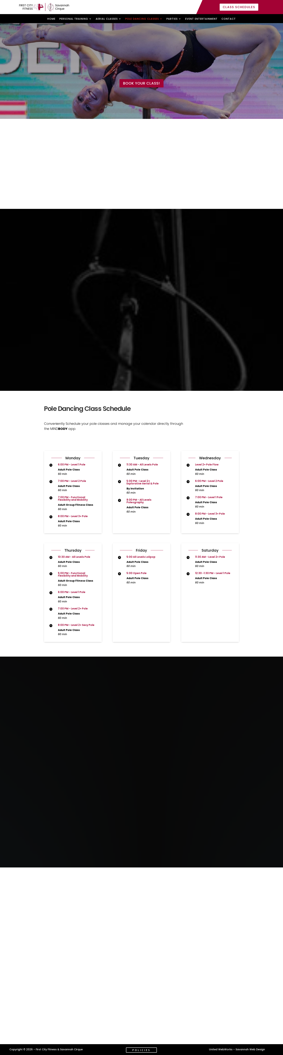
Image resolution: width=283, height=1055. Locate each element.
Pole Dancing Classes (142, 19)
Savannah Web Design (250, 1049)
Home (51, 19)
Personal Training (73, 19)
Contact (228, 19)
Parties (172, 19)
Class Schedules (239, 7)
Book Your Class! (141, 83)
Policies (141, 1050)
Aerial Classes (107, 19)
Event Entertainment (201, 19)
